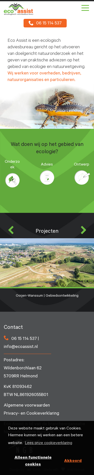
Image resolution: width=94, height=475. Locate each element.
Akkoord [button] (73, 461)
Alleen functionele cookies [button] (33, 461)
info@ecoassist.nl (21, 347)
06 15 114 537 (49, 23)
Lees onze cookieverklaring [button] (48, 443)
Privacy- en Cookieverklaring (31, 413)
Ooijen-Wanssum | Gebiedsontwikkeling (47, 268)
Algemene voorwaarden (27, 405)
